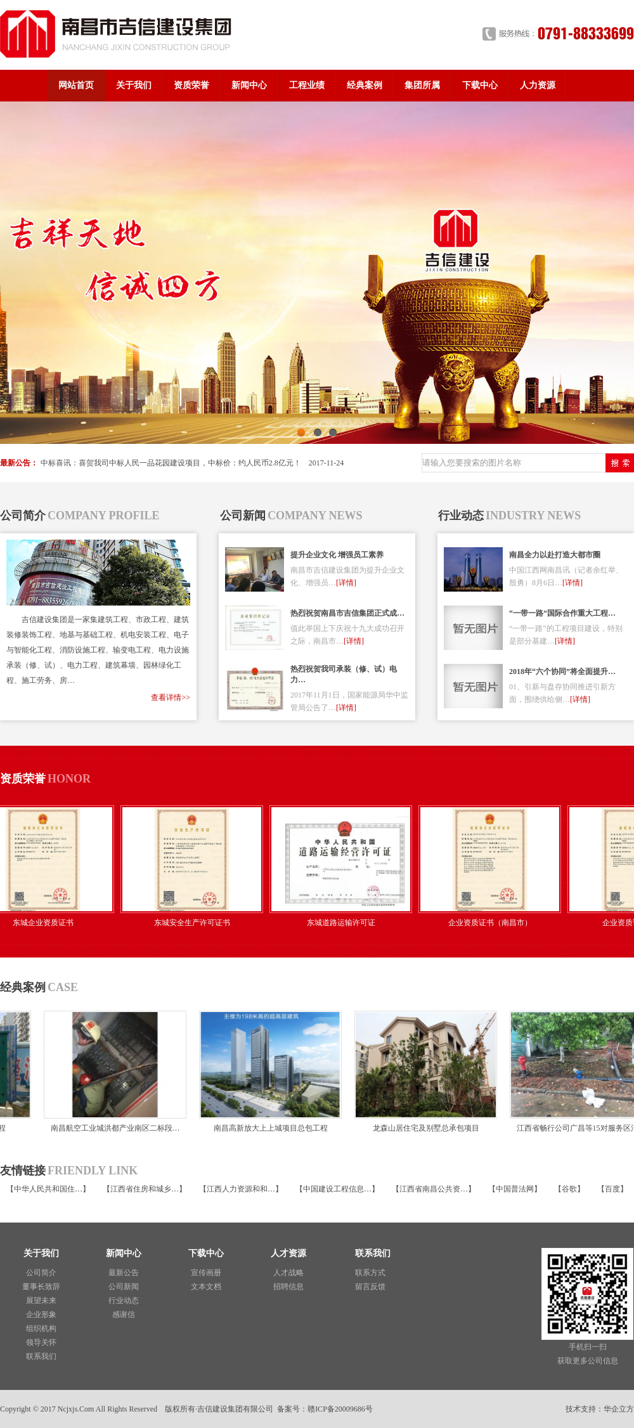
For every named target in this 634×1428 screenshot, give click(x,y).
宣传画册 (206, 1272)
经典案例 (364, 85)
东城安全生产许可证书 (200, 922)
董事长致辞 (41, 1286)
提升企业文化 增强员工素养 (337, 554)
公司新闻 (123, 1286)
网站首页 (76, 85)
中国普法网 (515, 1189)
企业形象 (41, 1314)
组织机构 (41, 1328)
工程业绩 (307, 85)
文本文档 (206, 1286)
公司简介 (41, 1272)
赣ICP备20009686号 (340, 1409)
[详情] (346, 582)
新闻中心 (249, 85)
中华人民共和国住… (48, 1189)
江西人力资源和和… (241, 1189)
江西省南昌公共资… (433, 1189)
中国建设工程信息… (337, 1189)
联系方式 (370, 1272)
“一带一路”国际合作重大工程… (562, 613)
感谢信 (123, 1314)
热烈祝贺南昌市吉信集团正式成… (347, 613)
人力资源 (537, 85)
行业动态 (123, 1300)
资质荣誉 (191, 85)
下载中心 (480, 85)
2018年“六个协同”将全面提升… (562, 671)
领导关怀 (41, 1342)
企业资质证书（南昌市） (498, 922)
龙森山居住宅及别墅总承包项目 (420, 1128)
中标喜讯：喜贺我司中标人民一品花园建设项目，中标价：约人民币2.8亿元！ (171, 462)
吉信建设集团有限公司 (235, 1409)
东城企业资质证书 (50, 922)
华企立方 (619, 1409)
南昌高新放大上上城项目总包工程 (265, 1128)
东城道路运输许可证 (348, 922)
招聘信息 (288, 1286)
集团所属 (422, 85)
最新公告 (123, 1272)
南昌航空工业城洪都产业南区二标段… (109, 1128)
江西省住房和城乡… (144, 1189)
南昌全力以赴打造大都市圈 (554, 554)
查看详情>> (170, 697)
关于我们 (134, 85)
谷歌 (569, 1189)
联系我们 (41, 1356)
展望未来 (41, 1300)
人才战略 (288, 1272)
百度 (612, 1189)
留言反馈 (370, 1286)
